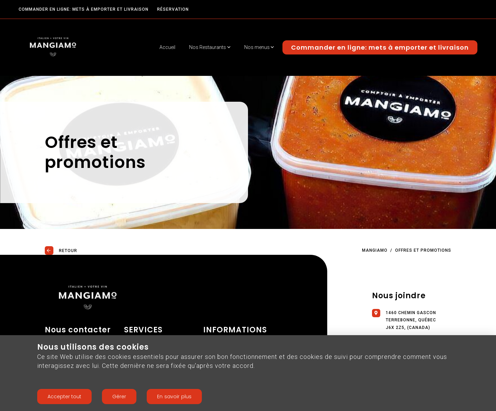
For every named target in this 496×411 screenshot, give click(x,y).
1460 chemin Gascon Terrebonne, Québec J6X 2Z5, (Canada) (404, 319)
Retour (61, 250)
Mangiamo (375, 250)
